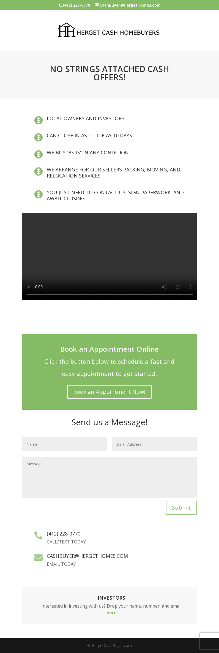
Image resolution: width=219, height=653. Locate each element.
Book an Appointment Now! (109, 391)
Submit (181, 507)
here (111, 613)
